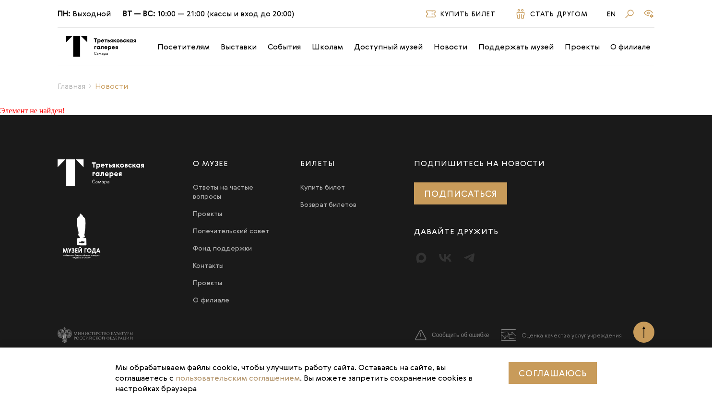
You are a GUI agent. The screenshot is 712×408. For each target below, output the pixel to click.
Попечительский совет (231, 230)
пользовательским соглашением (238, 377)
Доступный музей (388, 46)
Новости (450, 46)
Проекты (582, 46)
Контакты (208, 265)
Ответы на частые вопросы (223, 191)
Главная (71, 86)
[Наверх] (643, 332)
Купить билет (322, 187)
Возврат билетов (328, 204)
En (611, 14)
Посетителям (183, 46)
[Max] (421, 258)
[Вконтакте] (445, 258)
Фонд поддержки (222, 247)
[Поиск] (629, 14)
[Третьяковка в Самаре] (101, 46)
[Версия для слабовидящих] (648, 14)
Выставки (239, 46)
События (284, 46)
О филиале (630, 46)
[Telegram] (469, 258)
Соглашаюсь (553, 373)
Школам (327, 46)
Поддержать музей (516, 46)
